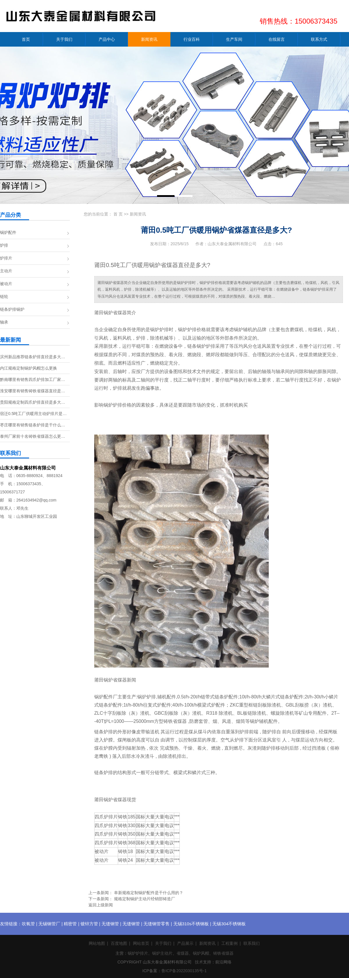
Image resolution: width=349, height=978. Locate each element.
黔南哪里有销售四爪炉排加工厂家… (32, 379)
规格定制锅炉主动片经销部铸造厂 (144, 898)
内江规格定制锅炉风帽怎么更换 (28, 368)
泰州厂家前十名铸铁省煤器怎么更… (32, 436)
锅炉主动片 (162, 953)
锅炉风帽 (201, 953)
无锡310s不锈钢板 (191, 923)
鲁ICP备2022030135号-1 (184, 970)
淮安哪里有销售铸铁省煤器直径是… (32, 391)
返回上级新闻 (100, 905)
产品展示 (185, 943)
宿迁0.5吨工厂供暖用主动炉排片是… (33, 413)
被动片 (6, 283)
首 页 (118, 214)
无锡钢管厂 (49, 923)
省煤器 (183, 953)
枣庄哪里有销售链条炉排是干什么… (32, 425)
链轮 (4, 296)
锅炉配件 (8, 232)
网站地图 (97, 943)
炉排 (4, 245)
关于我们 (163, 943)
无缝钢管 (110, 923)
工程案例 (229, 943)
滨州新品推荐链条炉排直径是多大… (32, 356)
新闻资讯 (138, 214)
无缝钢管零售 (156, 923)
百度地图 (119, 943)
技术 (199, 962)
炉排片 (6, 258)
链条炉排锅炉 (12, 309)
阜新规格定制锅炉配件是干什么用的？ (148, 892)
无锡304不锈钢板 (229, 923)
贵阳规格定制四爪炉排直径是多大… (32, 402)
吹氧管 (28, 923)
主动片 (6, 271)
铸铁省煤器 (223, 953)
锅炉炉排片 (138, 953)
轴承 (4, 322)
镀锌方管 (89, 923)
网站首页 (141, 943)
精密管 (70, 923)
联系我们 (251, 943)
